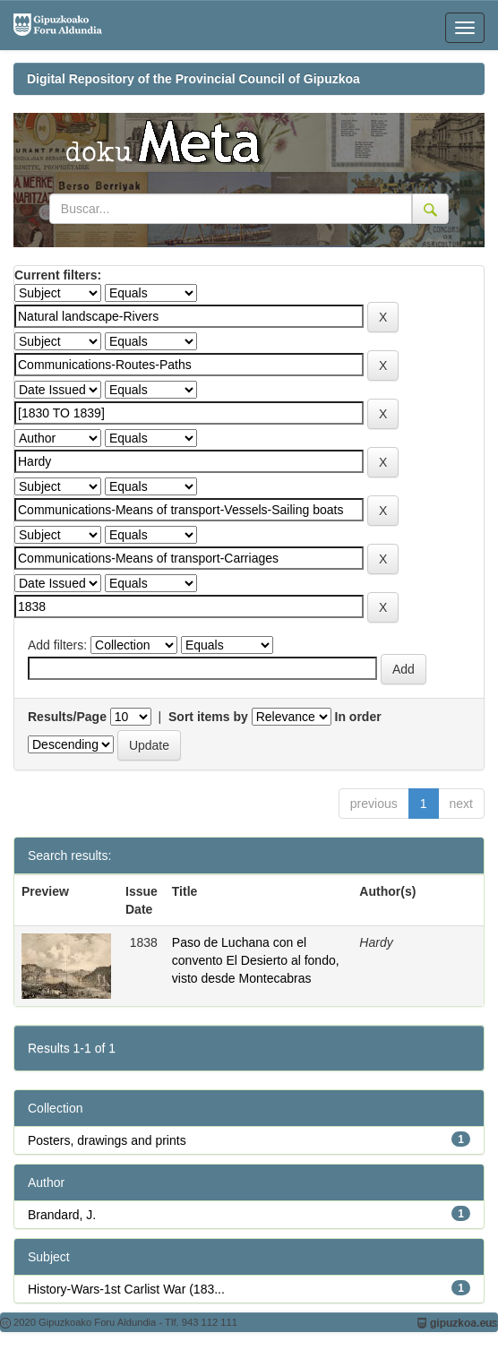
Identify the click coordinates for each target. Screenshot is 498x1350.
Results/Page (67, 716)
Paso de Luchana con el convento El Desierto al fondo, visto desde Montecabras (255, 960)
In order (358, 716)
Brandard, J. (62, 1215)
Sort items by (208, 716)
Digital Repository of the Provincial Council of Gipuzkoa (193, 79)
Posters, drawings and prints (107, 1140)
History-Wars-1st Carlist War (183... (126, 1289)
